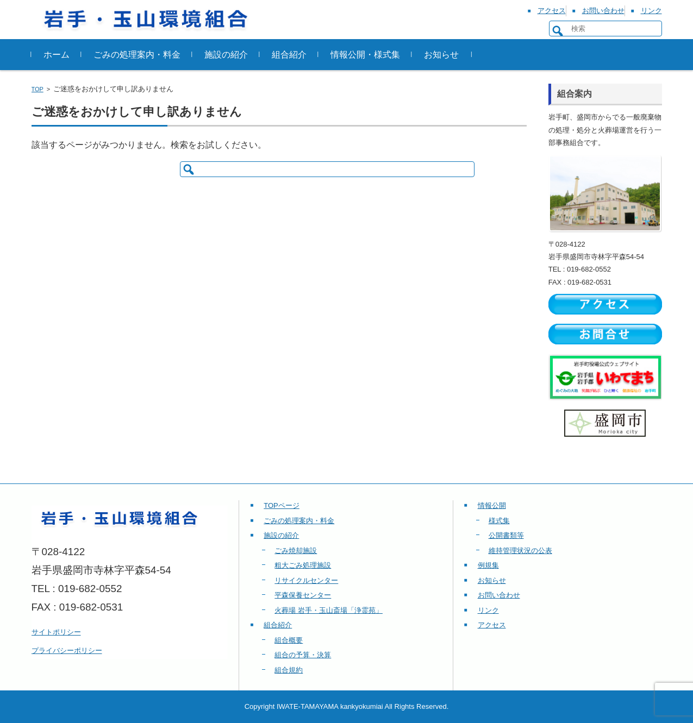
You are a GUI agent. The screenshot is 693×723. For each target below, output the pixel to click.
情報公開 (492, 505)
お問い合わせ (499, 595)
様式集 (499, 521)
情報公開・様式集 (365, 54)
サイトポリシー (56, 632)
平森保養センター (302, 595)
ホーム (56, 54)
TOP (37, 89)
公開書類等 (506, 535)
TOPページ (281, 505)
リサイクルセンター (306, 580)
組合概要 (288, 640)
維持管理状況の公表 (520, 550)
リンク (488, 610)
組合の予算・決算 (302, 655)
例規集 (488, 565)
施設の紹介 (226, 54)
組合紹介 (289, 54)
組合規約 (288, 670)
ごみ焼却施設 (295, 550)
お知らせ (441, 54)
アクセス (492, 625)
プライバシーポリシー (67, 650)
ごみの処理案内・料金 (136, 54)
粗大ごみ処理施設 (302, 565)
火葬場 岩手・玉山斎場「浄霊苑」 (328, 610)
